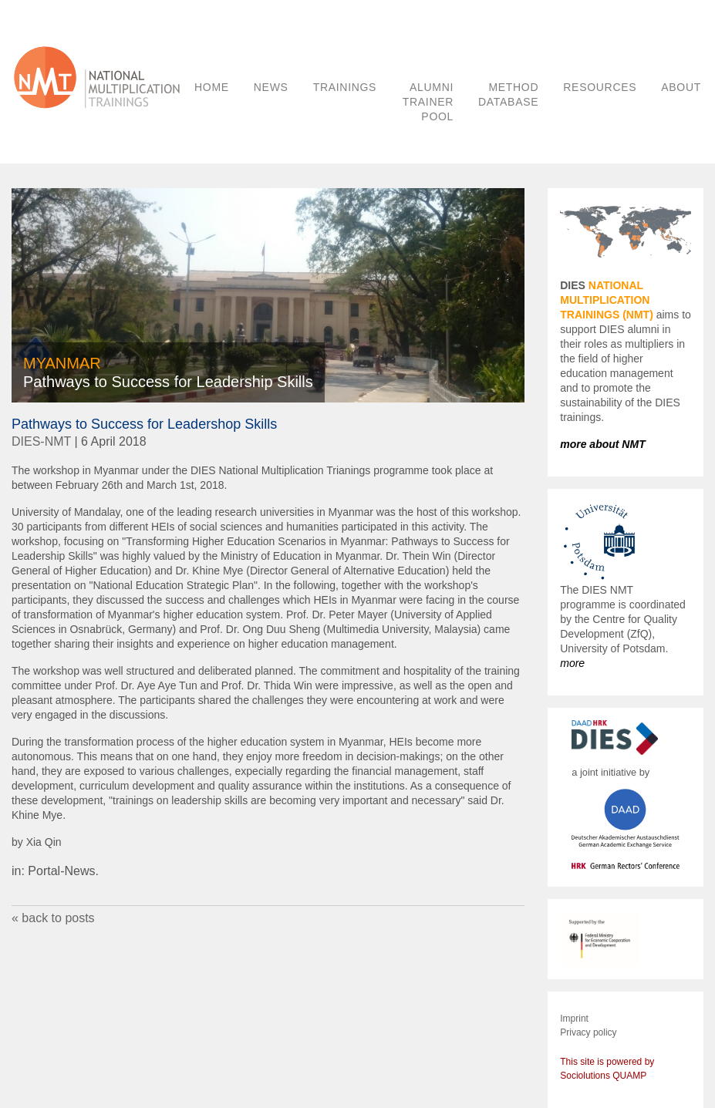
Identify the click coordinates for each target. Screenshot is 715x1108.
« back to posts (53, 917)
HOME (211, 87)
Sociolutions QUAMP (603, 1075)
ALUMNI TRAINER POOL (428, 102)
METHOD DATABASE (508, 94)
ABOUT (681, 87)
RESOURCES (599, 87)
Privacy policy (588, 1032)
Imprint (574, 1018)
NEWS (271, 87)
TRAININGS (345, 87)
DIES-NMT (41, 441)
